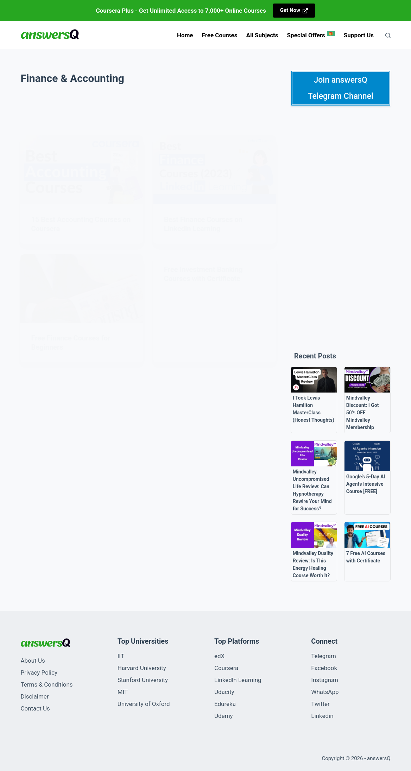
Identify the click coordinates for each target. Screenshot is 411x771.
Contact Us (35, 708)
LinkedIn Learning (237, 679)
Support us (359, 35)
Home (185, 35)
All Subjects (262, 35)
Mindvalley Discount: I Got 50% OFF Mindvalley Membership (362, 412)
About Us (32, 660)
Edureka (225, 703)
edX (219, 656)
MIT (123, 691)
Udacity (224, 691)
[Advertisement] (341, 225)
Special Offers (311, 35)
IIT (121, 656)
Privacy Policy (38, 672)
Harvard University (142, 667)
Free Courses (220, 35)
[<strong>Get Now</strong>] (294, 11)
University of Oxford (144, 703)
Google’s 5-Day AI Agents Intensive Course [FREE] (365, 484)
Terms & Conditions (46, 684)
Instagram (324, 679)
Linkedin (322, 715)
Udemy (223, 715)
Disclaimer (34, 696)
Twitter (320, 703)
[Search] (388, 35)
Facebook (324, 667)
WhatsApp (325, 691)
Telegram (323, 656)
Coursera (226, 667)
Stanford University (143, 679)
